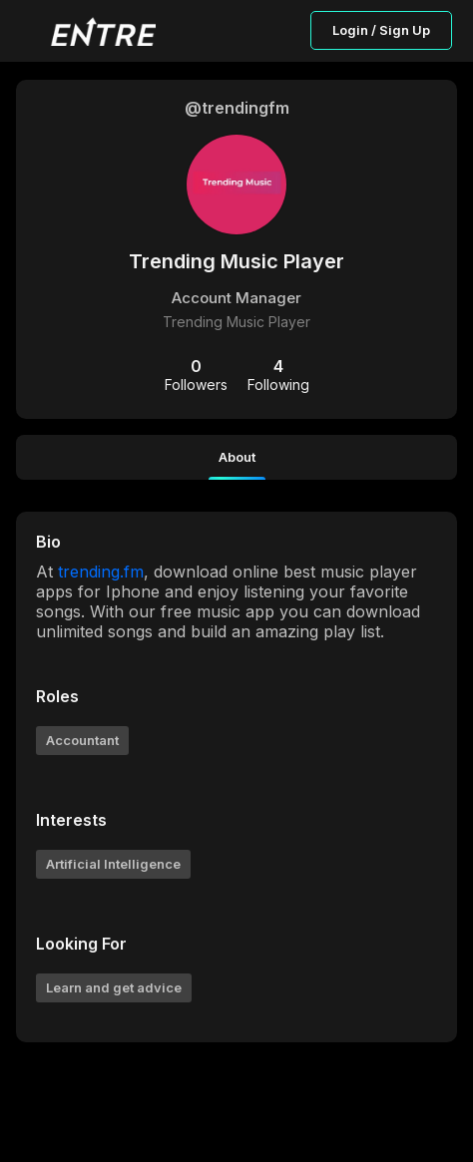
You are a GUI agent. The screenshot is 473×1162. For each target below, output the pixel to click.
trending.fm (101, 571)
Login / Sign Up (381, 30)
